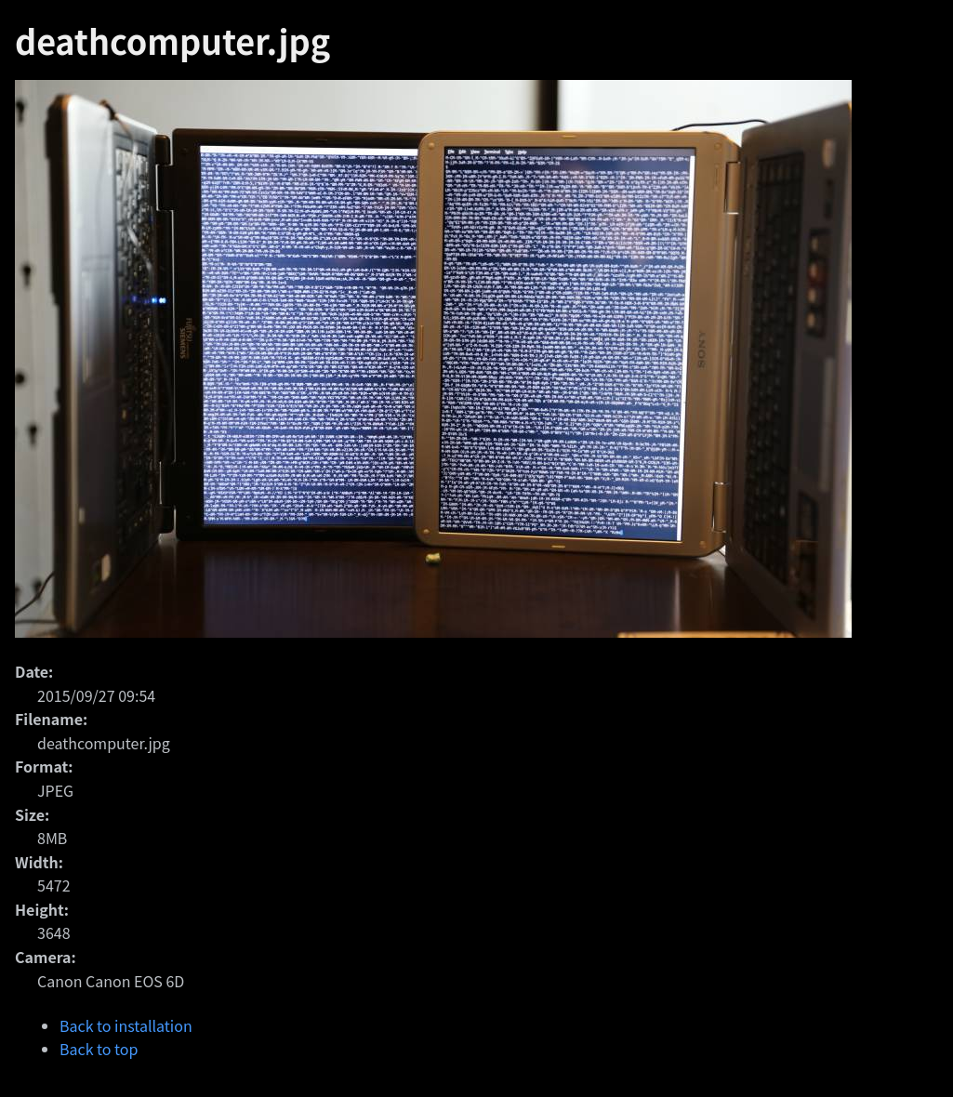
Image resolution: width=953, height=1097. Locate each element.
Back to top (99, 1049)
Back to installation (126, 1025)
